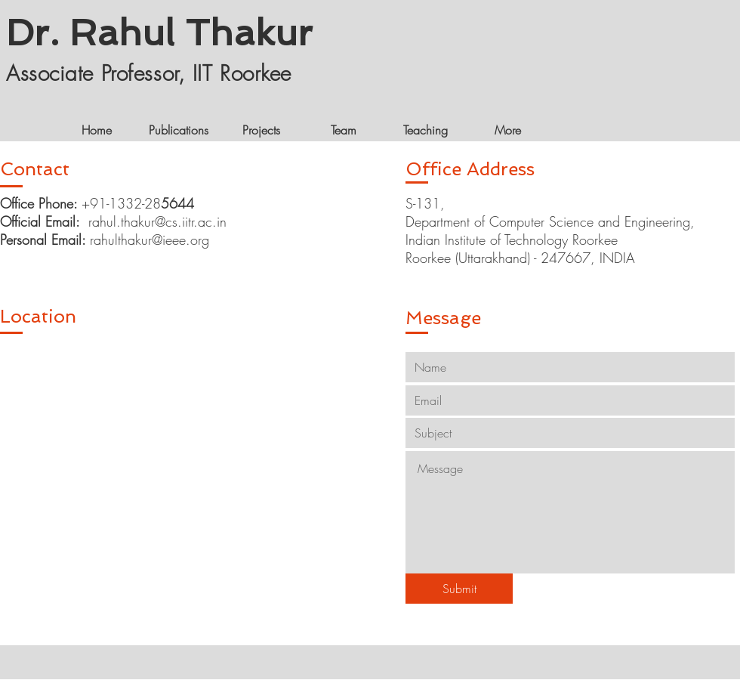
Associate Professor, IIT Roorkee (148, 73)
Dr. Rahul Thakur (159, 32)
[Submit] (459, 588)
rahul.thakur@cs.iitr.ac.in (157, 221)
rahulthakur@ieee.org (149, 239)
